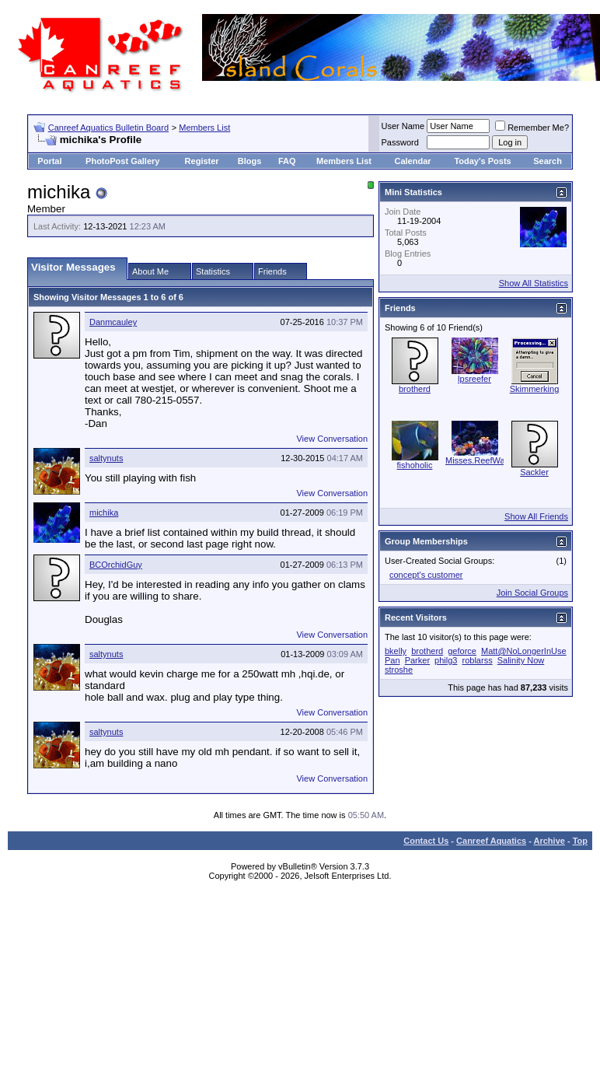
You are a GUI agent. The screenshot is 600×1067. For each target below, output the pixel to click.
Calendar (412, 161)
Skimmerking (535, 389)
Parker (417, 660)
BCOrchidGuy (115, 564)
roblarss (477, 660)
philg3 (445, 660)
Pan (392, 660)
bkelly (395, 651)
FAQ (287, 161)
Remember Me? (532, 127)
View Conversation (332, 438)
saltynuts (106, 458)
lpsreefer (474, 378)
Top (580, 840)
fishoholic (415, 465)
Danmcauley (113, 322)
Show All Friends (536, 516)
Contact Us (425, 840)
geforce (462, 651)
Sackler (534, 472)
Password (400, 142)
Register (202, 161)
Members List (204, 127)
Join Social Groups (532, 592)
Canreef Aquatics (491, 840)
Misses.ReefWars (478, 460)
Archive (549, 840)
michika (103, 512)
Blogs (250, 161)
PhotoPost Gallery (122, 161)
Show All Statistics (533, 283)
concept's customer (425, 574)
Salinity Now (521, 660)
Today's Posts (482, 161)
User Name (403, 126)
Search (547, 161)
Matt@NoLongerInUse (524, 651)
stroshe (399, 669)
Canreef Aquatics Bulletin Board (108, 127)
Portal (49, 161)
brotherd (415, 389)
